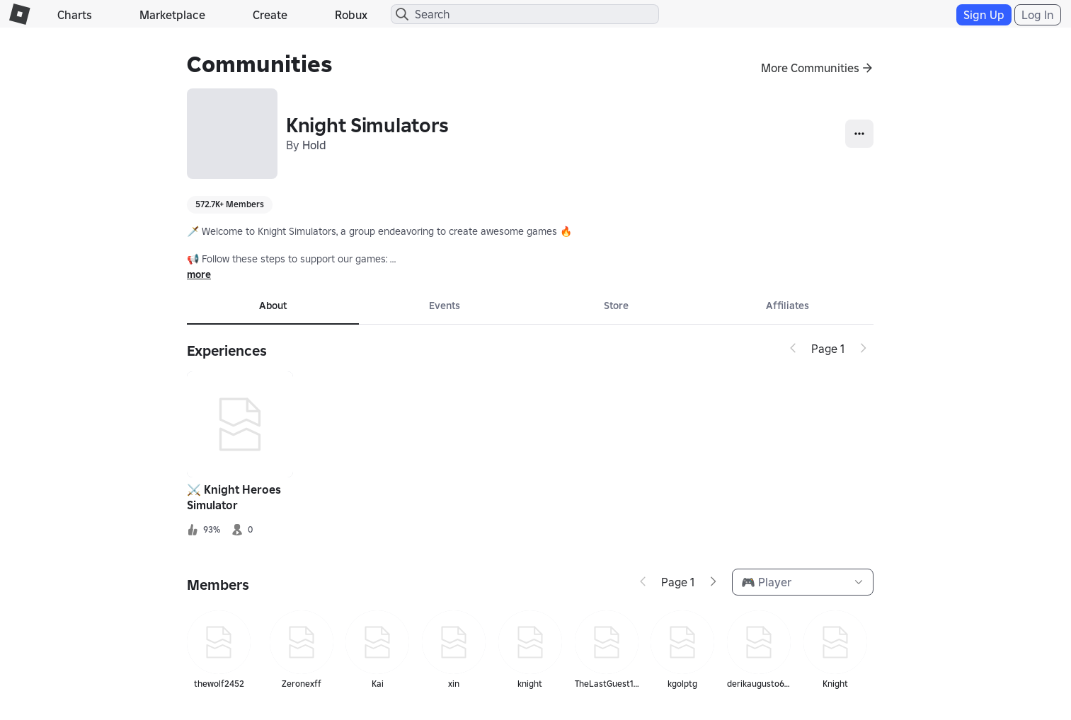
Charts (74, 15)
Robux (351, 15)
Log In (1037, 15)
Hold (314, 145)
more (199, 274)
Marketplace (172, 15)
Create (270, 15)
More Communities (810, 68)
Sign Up (983, 15)
